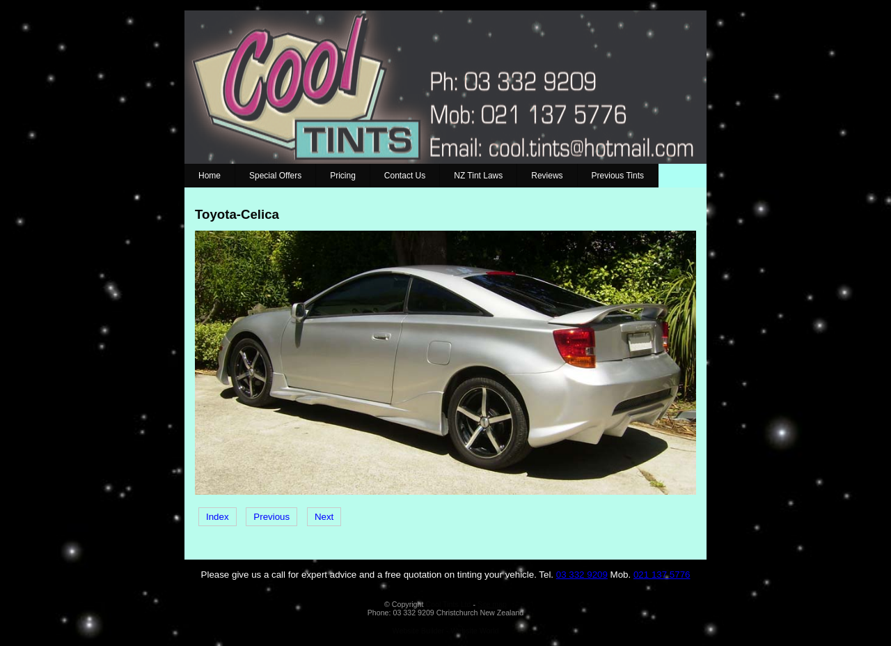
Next (324, 517)
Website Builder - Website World (446, 630)
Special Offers (275, 175)
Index (217, 517)
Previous (271, 517)
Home (209, 175)
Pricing (343, 175)
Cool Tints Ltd (448, 604)
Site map (492, 604)
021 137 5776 (662, 574)
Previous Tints (618, 175)
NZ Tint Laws (478, 175)
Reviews (546, 175)
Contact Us (404, 175)
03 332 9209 (582, 574)
